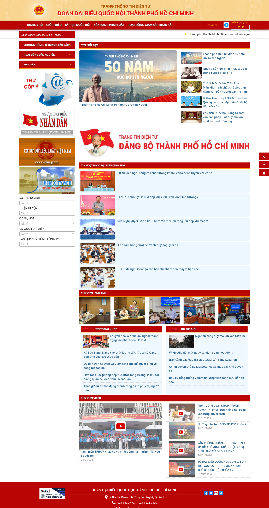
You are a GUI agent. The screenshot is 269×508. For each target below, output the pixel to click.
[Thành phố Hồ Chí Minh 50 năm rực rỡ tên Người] (115, 98)
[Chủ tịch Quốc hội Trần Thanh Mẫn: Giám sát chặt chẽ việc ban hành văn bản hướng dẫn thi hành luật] (128, 98)
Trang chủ (35, 25)
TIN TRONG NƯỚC (100, 329)
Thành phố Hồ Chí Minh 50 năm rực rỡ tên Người (223, 34)
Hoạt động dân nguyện (39, 54)
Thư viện (30, 64)
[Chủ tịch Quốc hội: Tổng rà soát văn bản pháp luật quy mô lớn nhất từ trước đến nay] (140, 98)
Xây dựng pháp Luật (109, 25)
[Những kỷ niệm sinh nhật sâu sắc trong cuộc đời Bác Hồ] (121, 98)
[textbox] (47, 203)
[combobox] (47, 203)
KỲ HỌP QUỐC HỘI (77, 25)
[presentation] (81, 311)
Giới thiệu (54, 25)
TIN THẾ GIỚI (182, 329)
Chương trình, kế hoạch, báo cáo (46, 44)
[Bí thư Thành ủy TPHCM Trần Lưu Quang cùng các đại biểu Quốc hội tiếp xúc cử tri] (134, 98)
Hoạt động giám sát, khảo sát (150, 25)
